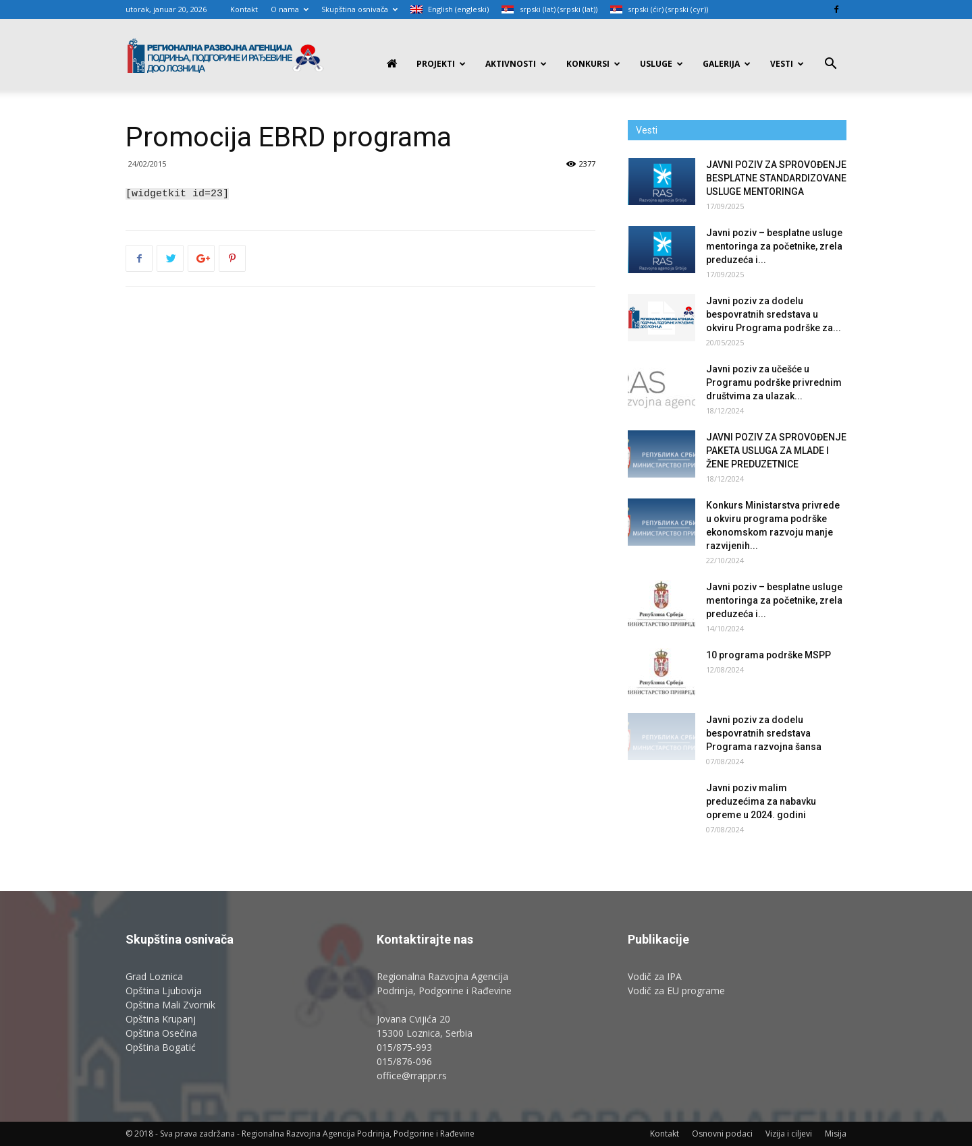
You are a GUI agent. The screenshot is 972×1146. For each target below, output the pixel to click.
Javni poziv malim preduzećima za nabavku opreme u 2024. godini (761, 801)
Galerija (727, 63)
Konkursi (593, 63)
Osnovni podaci (722, 1133)
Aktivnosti (516, 63)
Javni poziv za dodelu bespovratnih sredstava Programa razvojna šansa (763, 733)
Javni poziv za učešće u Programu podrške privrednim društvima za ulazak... (774, 382)
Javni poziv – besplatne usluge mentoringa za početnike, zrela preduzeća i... (774, 246)
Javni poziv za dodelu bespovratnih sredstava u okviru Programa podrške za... (773, 314)
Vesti (787, 63)
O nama (289, 9)
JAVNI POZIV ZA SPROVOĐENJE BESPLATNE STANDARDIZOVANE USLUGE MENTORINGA (776, 178)
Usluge (661, 63)
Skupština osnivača (359, 9)
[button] (830, 65)
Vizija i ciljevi (788, 1133)
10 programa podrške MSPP (768, 655)
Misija (835, 1133)
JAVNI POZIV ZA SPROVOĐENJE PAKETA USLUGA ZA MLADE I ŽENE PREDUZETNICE (776, 450)
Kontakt (244, 9)
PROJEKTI (441, 63)
